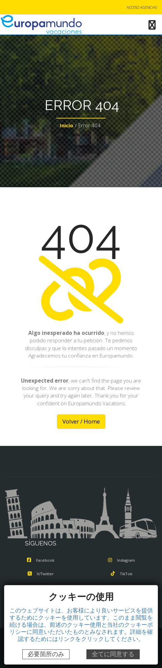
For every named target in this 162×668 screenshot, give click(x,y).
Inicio (66, 125)
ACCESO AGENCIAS (142, 7)
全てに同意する (113, 654)
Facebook (40, 560)
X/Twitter (41, 573)
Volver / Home (81, 421)
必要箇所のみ (46, 654)
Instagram (121, 560)
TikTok (121, 573)
